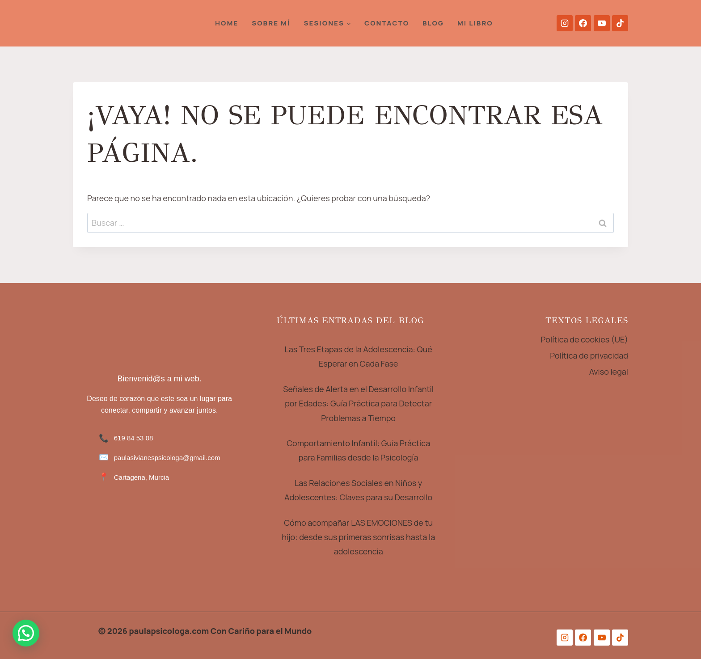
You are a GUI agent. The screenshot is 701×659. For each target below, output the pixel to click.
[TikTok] (620, 23)
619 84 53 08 (133, 438)
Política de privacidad (589, 355)
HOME (226, 23)
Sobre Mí (271, 23)
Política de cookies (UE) (585, 339)
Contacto (386, 23)
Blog (433, 23)
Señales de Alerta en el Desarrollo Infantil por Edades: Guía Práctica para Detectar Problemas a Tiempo (358, 403)
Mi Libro (475, 23)
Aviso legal (608, 371)
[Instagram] (565, 23)
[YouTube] (602, 23)
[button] (26, 633)
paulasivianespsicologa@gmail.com (167, 457)
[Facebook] (583, 23)
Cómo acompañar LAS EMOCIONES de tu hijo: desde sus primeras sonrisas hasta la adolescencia (358, 537)
